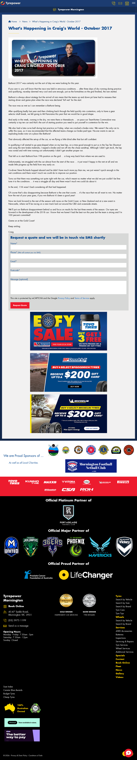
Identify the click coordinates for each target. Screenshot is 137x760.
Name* (13, 243)
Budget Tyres (9, 693)
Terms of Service (82, 298)
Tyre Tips (120, 613)
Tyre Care (120, 610)
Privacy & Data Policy (19, 755)
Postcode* (15, 270)
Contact (120, 659)
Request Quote (20, 305)
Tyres (118, 596)
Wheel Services (123, 648)
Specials (120, 655)
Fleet (118, 666)
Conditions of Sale (35, 755)
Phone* (25, 252)
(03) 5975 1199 (17, 620)
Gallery (120, 673)
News (119, 669)
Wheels (120, 617)
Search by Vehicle (124, 599)
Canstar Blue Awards (12, 690)
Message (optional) (19, 279)
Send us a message (18, 625)
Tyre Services (122, 645)
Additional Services (124, 652)
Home (12, 21)
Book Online (123, 662)
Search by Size (123, 603)
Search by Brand (123, 606)
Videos (119, 677)
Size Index (8, 686)
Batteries (119, 634)
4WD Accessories (124, 631)
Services (120, 627)
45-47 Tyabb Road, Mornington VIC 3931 (20, 613)
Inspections (121, 638)
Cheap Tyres (9, 697)
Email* (13, 261)
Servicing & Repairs (125, 641)
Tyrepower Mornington (68, 9)
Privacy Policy (64, 298)
